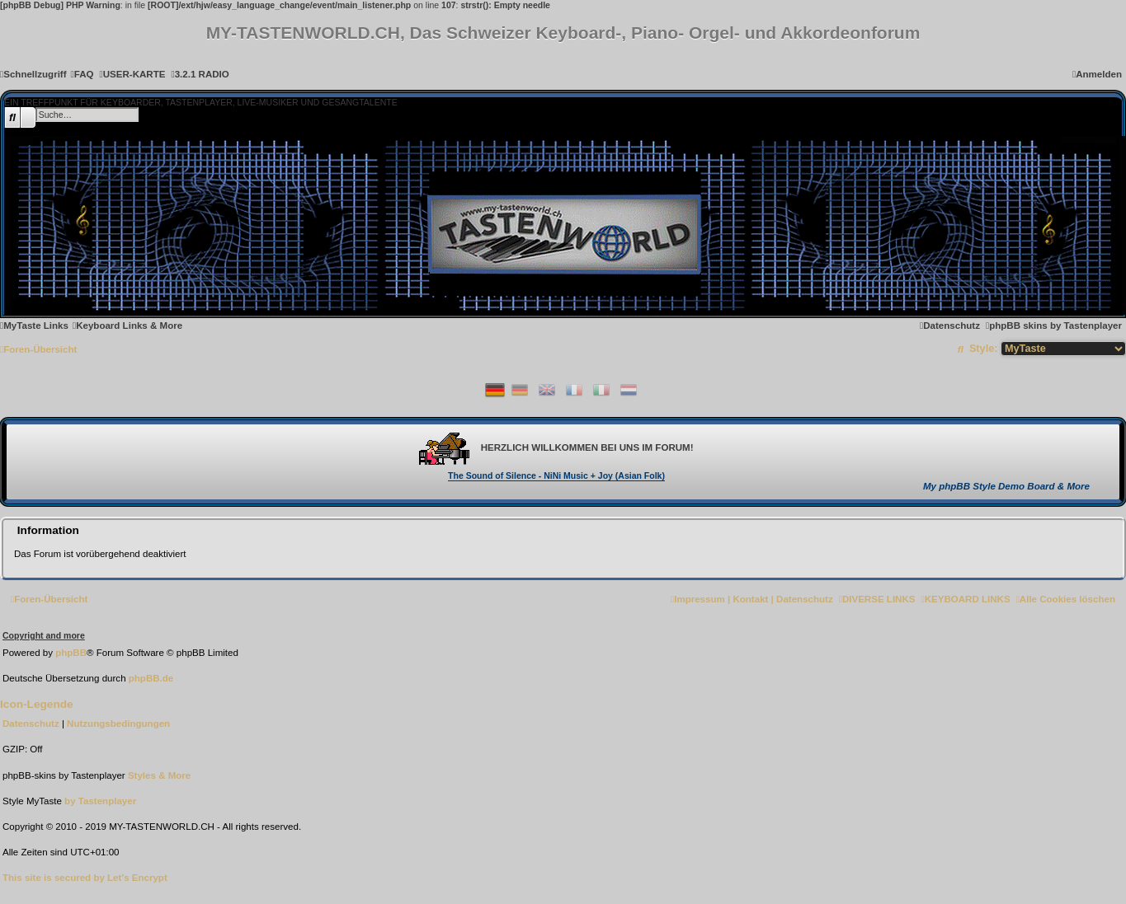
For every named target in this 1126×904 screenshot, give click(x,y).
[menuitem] (82, 74)
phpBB (71, 653)
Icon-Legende (36, 704)
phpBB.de (151, 678)
